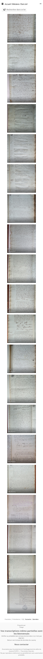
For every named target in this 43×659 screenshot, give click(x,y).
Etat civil (24, 4)
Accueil (8, 4)
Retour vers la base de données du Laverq (21, 640)
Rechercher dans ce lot (16, 9)
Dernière (35, 619)
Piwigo (21, 627)
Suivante (28, 619)
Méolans (15, 4)
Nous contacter (21, 644)
